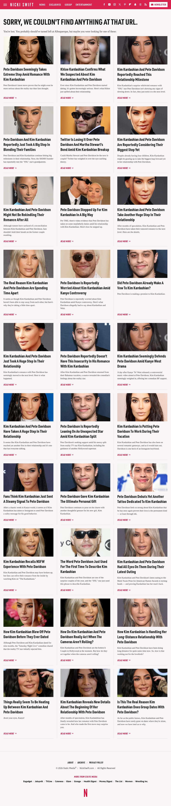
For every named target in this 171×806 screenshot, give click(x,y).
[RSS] (145, 5)
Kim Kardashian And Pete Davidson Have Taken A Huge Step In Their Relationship (27, 431)
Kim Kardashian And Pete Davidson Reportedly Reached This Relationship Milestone (141, 74)
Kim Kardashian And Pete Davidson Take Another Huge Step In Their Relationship (141, 214)
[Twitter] (119, 5)
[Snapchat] (135, 5)
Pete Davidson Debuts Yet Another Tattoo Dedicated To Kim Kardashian (142, 499)
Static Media (69, 768)
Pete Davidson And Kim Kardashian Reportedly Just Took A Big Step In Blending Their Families (27, 144)
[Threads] (140, 5)
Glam (68, 781)
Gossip (68, 4)
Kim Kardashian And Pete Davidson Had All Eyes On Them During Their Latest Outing (141, 566)
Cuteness (59, 781)
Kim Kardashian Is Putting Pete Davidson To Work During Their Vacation (138, 431)
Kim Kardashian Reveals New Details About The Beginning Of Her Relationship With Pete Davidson (85, 706)
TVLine (49, 781)
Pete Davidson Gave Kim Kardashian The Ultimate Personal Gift (84, 499)
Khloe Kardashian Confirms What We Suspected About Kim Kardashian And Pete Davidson (82, 74)
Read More (8, 97)
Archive (81, 762)
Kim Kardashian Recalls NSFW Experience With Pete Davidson (24, 564)
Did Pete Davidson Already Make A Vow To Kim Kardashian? (140, 285)
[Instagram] (114, 5)
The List (118, 781)
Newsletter (158, 4)
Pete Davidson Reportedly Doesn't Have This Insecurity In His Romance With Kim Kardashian (85, 361)
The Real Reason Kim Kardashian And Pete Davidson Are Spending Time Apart (25, 287)
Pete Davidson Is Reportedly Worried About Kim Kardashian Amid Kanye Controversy (85, 287)
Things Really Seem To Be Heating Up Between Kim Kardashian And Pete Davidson (26, 706)
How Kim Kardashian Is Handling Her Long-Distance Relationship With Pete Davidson (142, 636)
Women (129, 781)
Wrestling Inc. (141, 781)
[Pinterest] (124, 5)
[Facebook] (104, 5)
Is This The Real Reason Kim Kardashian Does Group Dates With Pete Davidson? (140, 706)
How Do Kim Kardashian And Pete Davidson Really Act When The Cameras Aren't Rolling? (83, 636)
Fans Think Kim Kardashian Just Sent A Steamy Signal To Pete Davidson (28, 499)
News (42, 4)
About (71, 762)
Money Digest (105, 781)
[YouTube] (109, 5)
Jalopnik (39, 781)
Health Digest (90, 781)
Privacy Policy (96, 762)
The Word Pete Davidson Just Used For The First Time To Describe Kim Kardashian (83, 566)
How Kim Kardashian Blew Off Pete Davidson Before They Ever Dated (26, 634)
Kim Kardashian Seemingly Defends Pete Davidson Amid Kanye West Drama (141, 361)
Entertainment (84, 4)
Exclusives (55, 4)
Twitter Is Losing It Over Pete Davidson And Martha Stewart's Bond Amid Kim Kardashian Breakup (84, 144)
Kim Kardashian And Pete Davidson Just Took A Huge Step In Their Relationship (27, 361)
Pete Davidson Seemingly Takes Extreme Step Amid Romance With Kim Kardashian (26, 74)
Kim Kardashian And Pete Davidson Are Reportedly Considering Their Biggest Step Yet (141, 144)
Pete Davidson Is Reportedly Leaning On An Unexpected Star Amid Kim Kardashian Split (81, 431)
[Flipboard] (130, 5)
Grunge (77, 781)
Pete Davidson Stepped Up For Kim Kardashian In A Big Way (83, 212)
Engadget (27, 781)
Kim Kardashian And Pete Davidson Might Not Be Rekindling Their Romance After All (27, 214)
